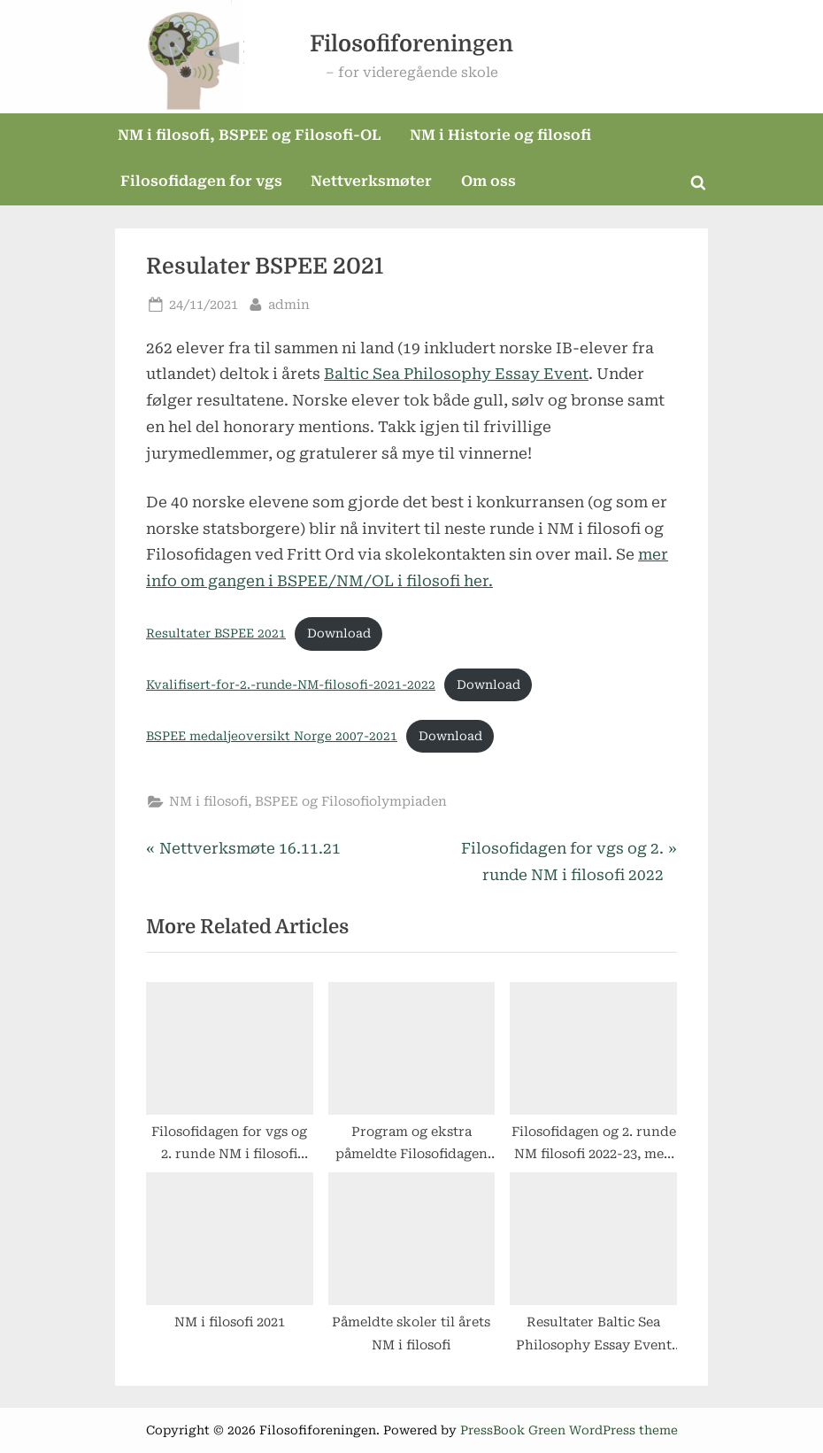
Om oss (488, 181)
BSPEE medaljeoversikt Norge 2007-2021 (271, 736)
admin (289, 303)
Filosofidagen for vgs (201, 181)
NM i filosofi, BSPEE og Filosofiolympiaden (308, 801)
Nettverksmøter (371, 181)
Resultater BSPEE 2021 (216, 633)
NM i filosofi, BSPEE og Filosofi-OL (249, 135)
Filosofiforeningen (411, 44)
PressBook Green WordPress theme (569, 1430)
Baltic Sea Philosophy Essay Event (456, 374)
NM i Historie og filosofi (500, 135)
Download (339, 633)
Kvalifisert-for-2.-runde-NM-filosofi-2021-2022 (290, 684)
